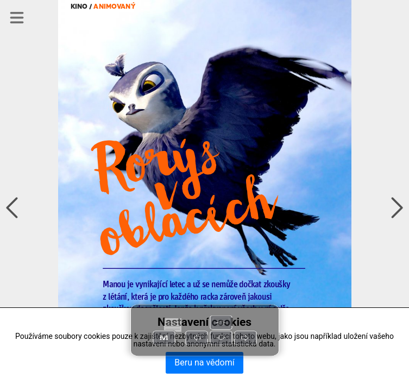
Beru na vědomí (204, 362)
